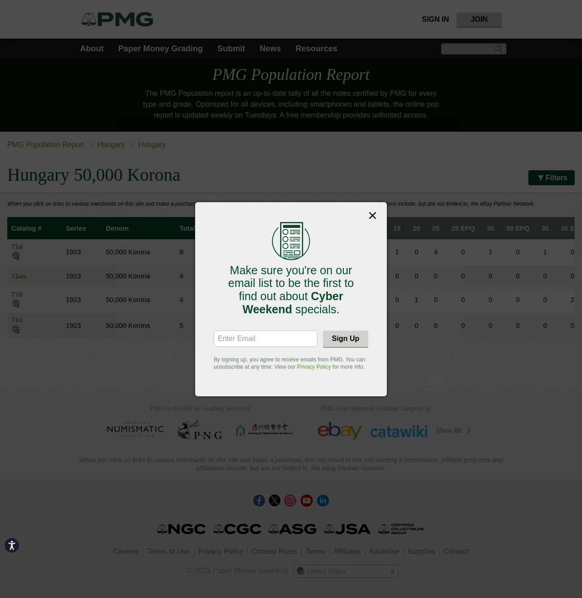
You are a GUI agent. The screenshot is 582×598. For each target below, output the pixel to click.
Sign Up (345, 338)
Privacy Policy (314, 367)
